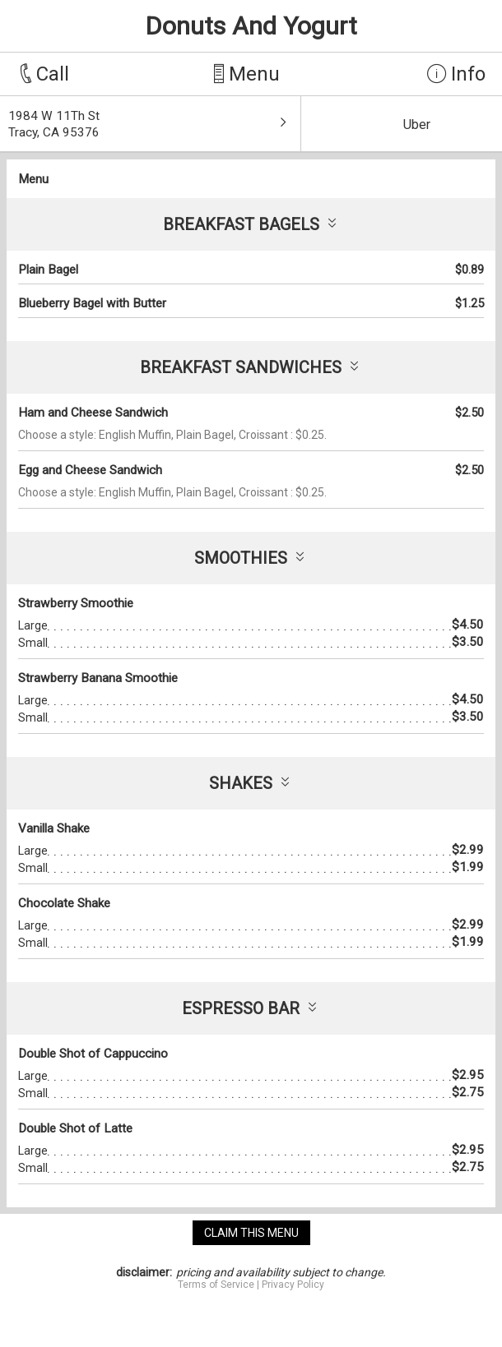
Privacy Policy (293, 1284)
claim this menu (251, 1232)
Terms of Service (216, 1284)
